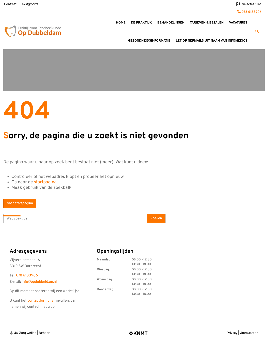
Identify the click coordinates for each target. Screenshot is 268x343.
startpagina (45, 182)
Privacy (232, 333)
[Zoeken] (257, 31)
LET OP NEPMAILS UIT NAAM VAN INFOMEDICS (211, 41)
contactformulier (41, 300)
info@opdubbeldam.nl (39, 282)
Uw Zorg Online (25, 333)
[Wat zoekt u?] (74, 218)
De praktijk (141, 23)
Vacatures (238, 23)
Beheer (44, 333)
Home (120, 23)
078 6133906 (27, 275)
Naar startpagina (20, 203)
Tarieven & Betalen (207, 23)
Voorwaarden (249, 333)
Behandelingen (170, 23)
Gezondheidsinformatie (149, 41)
